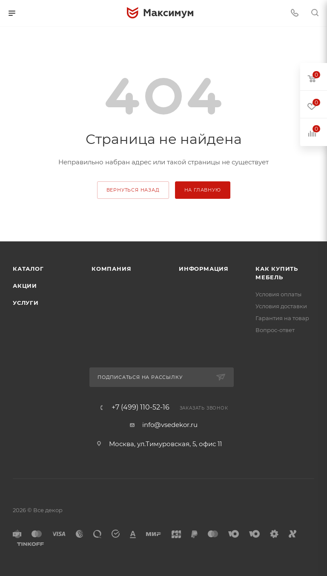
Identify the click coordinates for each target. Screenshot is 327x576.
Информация (204, 268)
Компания (111, 268)
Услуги (26, 302)
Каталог (28, 268)
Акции (25, 285)
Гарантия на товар (282, 318)
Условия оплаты (278, 294)
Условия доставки (281, 306)
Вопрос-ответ (275, 330)
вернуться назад (133, 190)
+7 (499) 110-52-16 (140, 407)
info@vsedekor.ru (170, 425)
